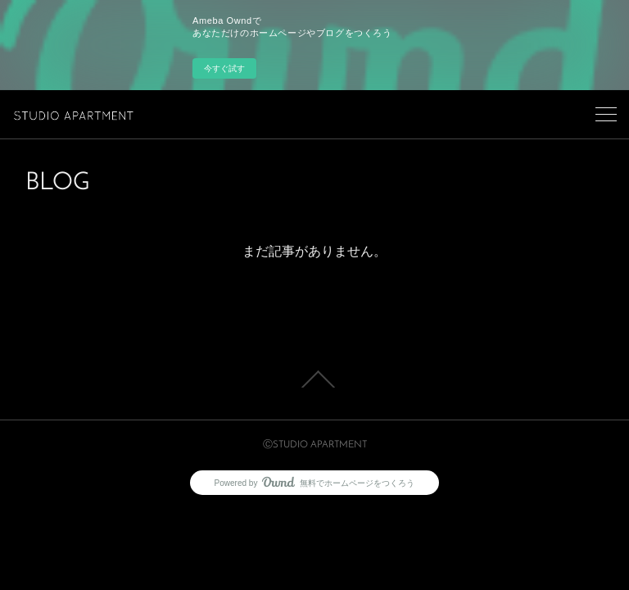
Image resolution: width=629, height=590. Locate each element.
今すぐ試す (224, 68)
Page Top (314, 379)
